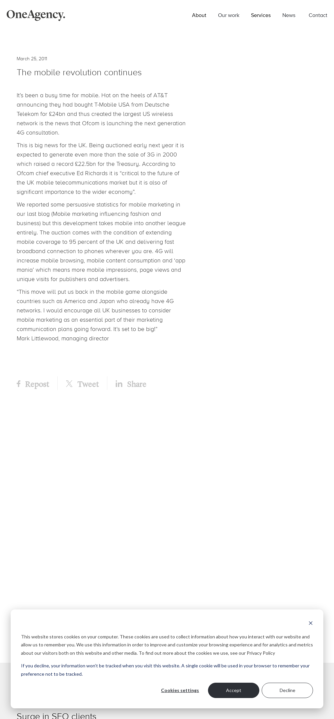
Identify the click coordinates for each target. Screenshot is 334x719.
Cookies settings (180, 690)
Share (131, 383)
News (288, 15)
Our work (228, 15)
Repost (33, 383)
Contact (318, 15)
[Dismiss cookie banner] (310, 624)
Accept (233, 690)
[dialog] (167, 658)
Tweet (82, 383)
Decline (287, 690)
